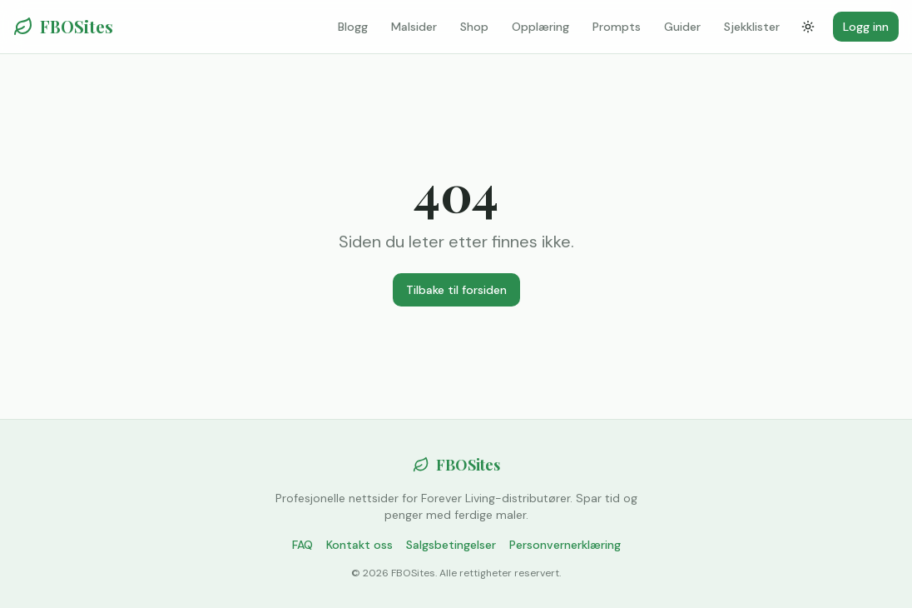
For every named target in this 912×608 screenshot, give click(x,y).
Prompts (616, 26)
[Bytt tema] (808, 27)
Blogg (353, 26)
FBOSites (63, 26)
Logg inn (866, 26)
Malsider (414, 26)
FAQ (302, 544)
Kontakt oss (359, 544)
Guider (682, 26)
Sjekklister (752, 26)
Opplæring (540, 26)
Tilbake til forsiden (456, 289)
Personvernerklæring (565, 544)
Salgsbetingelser (451, 544)
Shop (474, 26)
